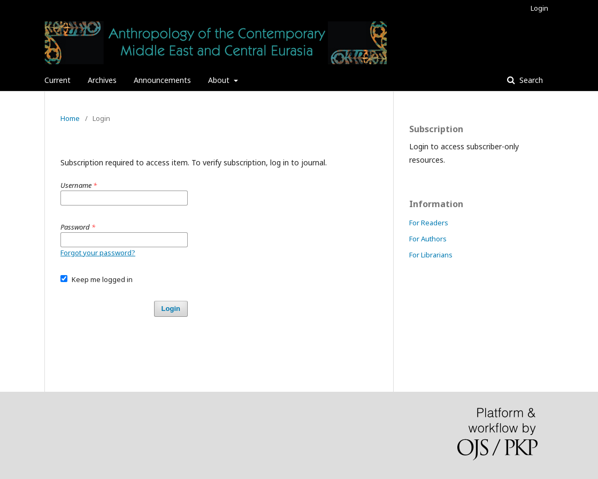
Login (539, 8)
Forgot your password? (97, 252)
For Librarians (431, 255)
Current (57, 80)
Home (70, 118)
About (220, 80)
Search (530, 80)
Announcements (162, 80)
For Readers (428, 222)
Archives (102, 80)
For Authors (428, 239)
